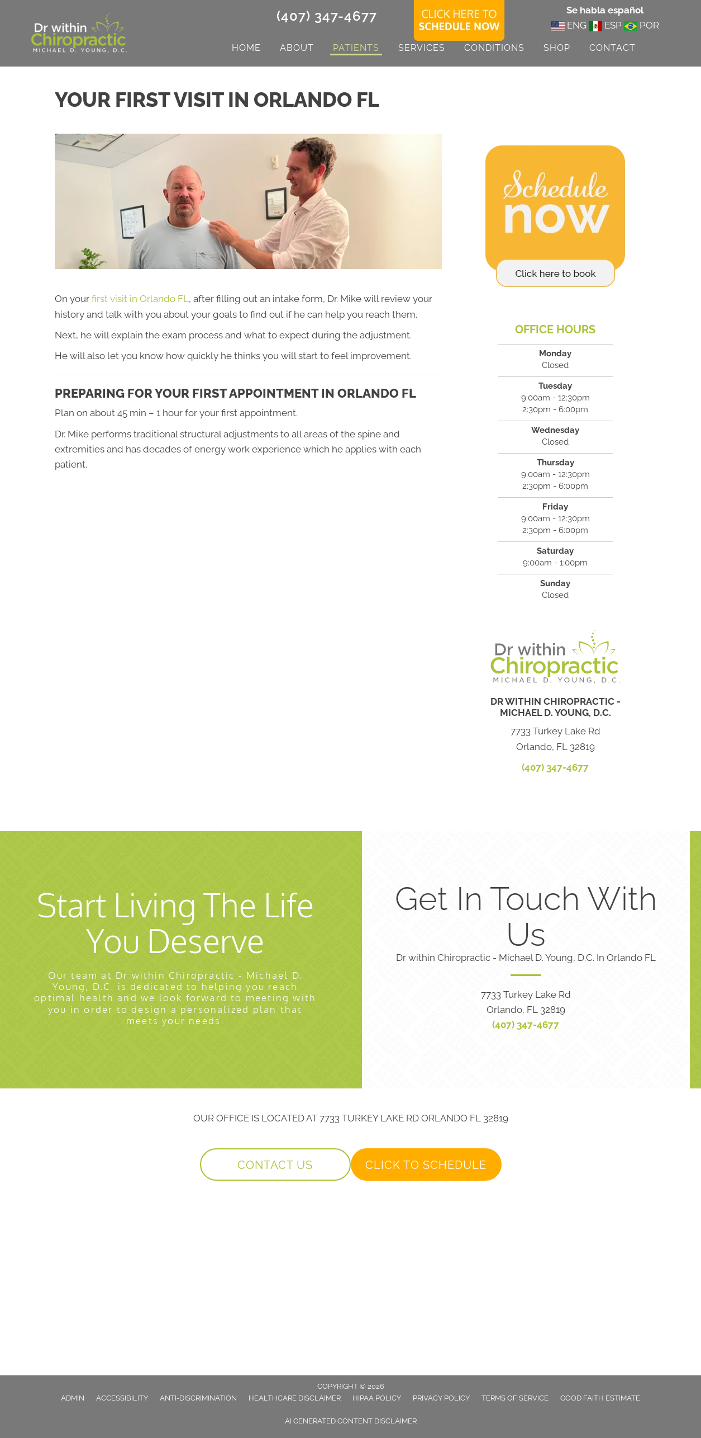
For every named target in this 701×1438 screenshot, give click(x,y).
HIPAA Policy (376, 1398)
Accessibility (122, 1398)
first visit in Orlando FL (140, 298)
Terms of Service (515, 1398)
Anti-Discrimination (198, 1398)
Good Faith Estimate (600, 1398)
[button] (275, 1164)
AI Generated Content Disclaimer (351, 1421)
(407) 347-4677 (326, 16)
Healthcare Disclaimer (295, 1398)
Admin (72, 1398)
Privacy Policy (441, 1398)
